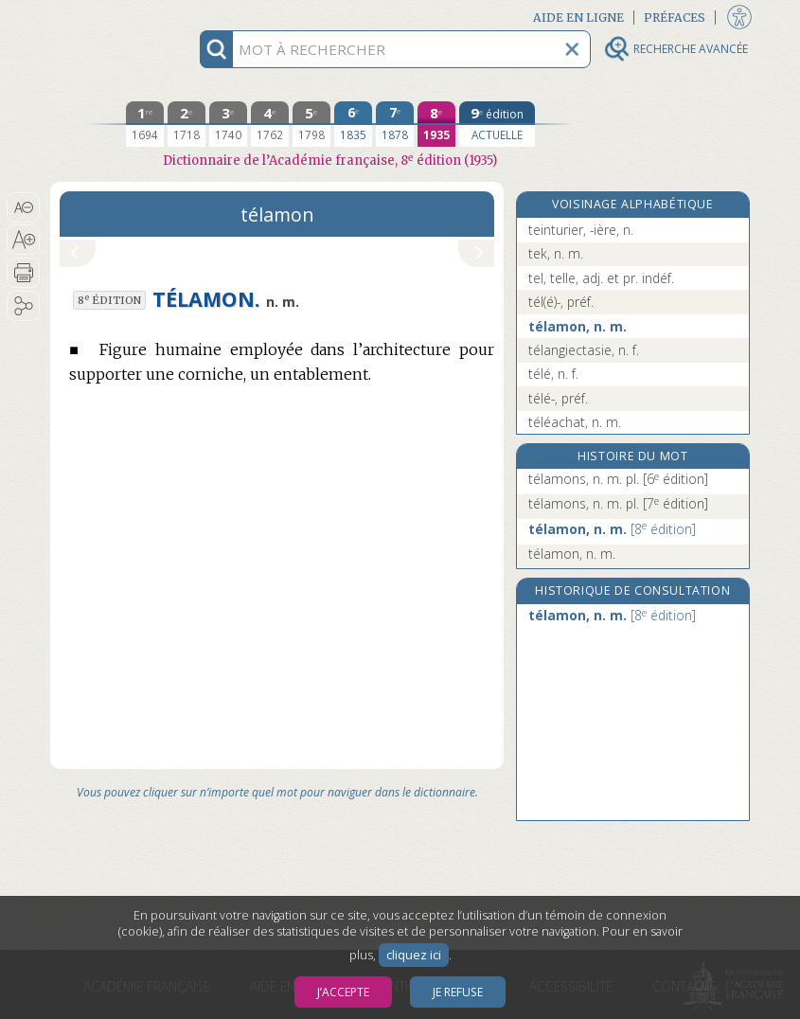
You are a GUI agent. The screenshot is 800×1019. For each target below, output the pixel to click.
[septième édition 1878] (395, 124)
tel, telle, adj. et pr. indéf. (601, 278)
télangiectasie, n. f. (583, 350)
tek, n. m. (555, 253)
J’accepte (343, 992)
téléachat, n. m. (574, 422)
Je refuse (458, 992)
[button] (23, 207)
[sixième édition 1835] (353, 124)
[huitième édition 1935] (436, 124)
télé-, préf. (558, 398)
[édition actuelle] (497, 124)
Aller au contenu (124, 16)
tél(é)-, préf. (561, 302)
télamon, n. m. (577, 326)
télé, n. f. (553, 374)
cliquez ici (413, 955)
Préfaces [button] (674, 17)
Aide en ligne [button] (578, 17)
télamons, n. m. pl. (618, 479)
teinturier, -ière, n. (580, 230)
